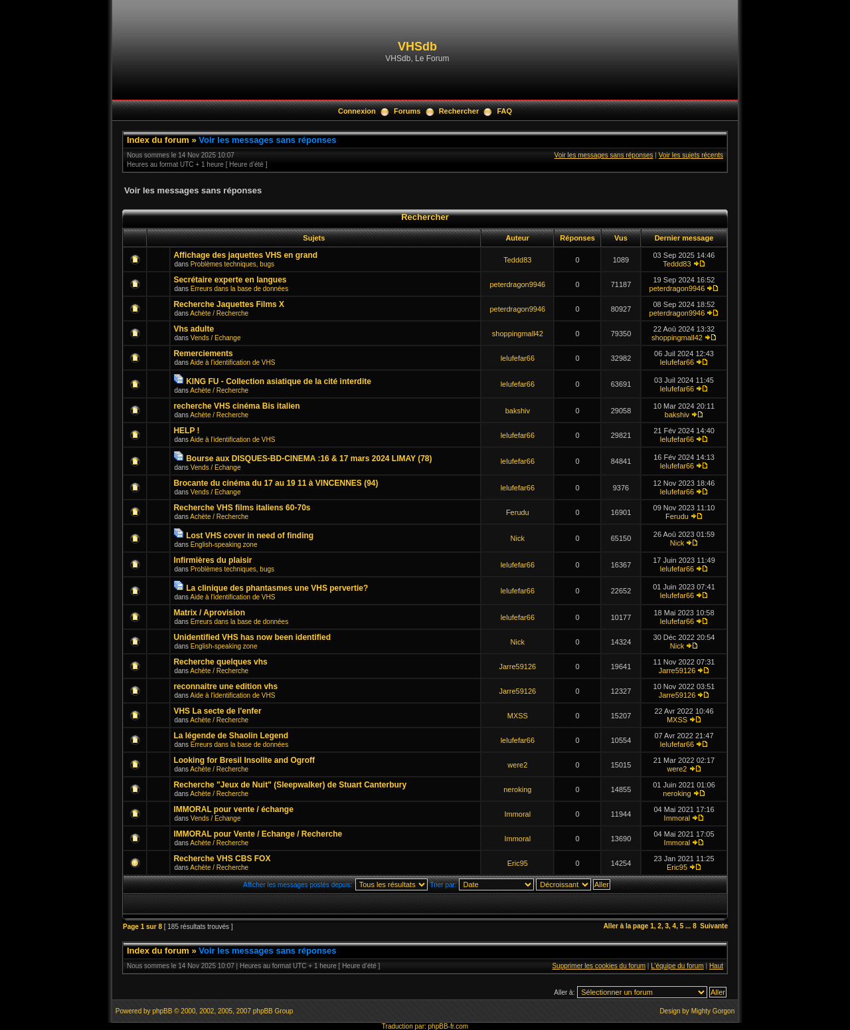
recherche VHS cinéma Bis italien (236, 406)
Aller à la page (626, 926)
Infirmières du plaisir (212, 560)
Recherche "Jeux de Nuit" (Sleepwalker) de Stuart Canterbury (289, 784)
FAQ (504, 111)
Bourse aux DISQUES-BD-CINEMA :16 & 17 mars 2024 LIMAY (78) (309, 458)
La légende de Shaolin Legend (230, 735)
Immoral (517, 814)
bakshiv (517, 411)
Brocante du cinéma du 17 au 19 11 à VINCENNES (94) (275, 483)
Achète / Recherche (219, 313)
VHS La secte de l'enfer (217, 711)
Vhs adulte (193, 329)
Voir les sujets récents (691, 155)
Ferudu (517, 512)
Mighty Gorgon (713, 1011)
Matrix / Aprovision (209, 612)
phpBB (162, 1011)
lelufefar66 (518, 358)
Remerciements (202, 353)
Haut (716, 966)
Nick (518, 538)
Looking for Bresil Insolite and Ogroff (244, 760)
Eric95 (517, 863)
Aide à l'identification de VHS (232, 362)
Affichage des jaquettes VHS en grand (245, 255)
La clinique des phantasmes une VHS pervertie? (277, 588)
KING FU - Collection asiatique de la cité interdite (278, 381)
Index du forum (158, 140)
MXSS (517, 716)
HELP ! (186, 430)
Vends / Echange (216, 338)
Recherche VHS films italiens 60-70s (241, 507)
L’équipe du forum (677, 966)
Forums (407, 111)
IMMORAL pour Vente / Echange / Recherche (257, 834)
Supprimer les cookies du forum (598, 966)
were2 (517, 765)
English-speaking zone (224, 544)
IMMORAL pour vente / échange (233, 809)
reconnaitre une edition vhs (225, 686)
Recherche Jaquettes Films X (228, 304)
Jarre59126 (517, 666)
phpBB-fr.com (448, 1026)
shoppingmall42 (517, 334)
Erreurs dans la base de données (239, 288)
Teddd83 (517, 260)
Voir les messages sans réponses (267, 140)
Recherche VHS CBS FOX (221, 858)
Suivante (714, 926)
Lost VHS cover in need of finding (249, 535)
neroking (517, 789)
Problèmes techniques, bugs (232, 264)
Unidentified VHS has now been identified (252, 637)
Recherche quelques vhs (220, 662)
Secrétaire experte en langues (229, 279)
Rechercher (459, 111)
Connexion (357, 111)
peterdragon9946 (517, 284)
